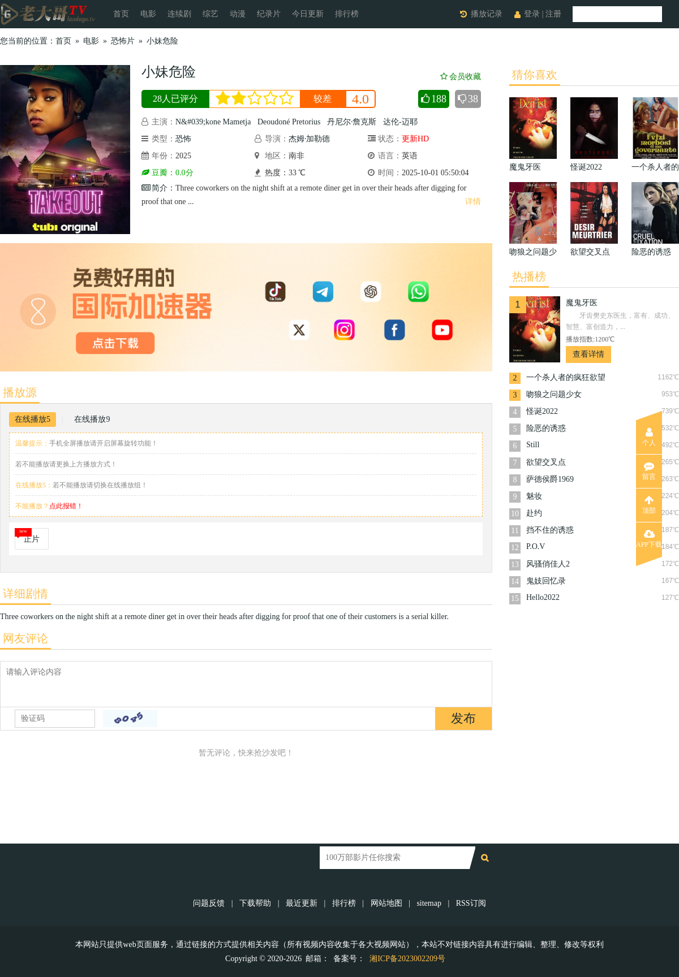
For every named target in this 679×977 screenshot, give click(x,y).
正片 (32, 539)
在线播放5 (32, 419)
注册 (553, 14)
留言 (649, 471)
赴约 (534, 513)
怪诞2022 (542, 411)
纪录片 (269, 14)
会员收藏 (460, 76)
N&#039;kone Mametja (213, 122)
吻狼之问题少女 (554, 394)
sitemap (428, 903)
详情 (473, 201)
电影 (148, 14)
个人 (649, 437)
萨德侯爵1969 (550, 479)
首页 (121, 14)
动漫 (238, 14)
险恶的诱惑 (546, 428)
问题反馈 (210, 903)
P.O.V (535, 546)
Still (532, 444)
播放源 (20, 392)
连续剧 (179, 14)
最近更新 (301, 903)
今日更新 (308, 14)
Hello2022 (543, 597)
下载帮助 (255, 903)
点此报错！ (66, 506)
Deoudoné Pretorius (289, 122)
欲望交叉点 (546, 462)
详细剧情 (25, 593)
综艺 (210, 14)
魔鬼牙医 (582, 303)
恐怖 (183, 139)
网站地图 (386, 903)
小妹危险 (162, 41)
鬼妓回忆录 (546, 581)
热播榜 (529, 276)
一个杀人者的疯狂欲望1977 (565, 378)
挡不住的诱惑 (550, 530)
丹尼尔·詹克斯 (352, 122)
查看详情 (588, 354)
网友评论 (25, 638)
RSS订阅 (471, 903)
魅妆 (534, 496)
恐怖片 (123, 41)
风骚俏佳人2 (548, 564)
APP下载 (649, 538)
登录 (532, 14)
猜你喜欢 (534, 74)
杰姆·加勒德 (309, 139)
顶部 (649, 505)
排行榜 (347, 14)
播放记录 (486, 14)
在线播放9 (92, 419)
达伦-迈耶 (400, 122)
